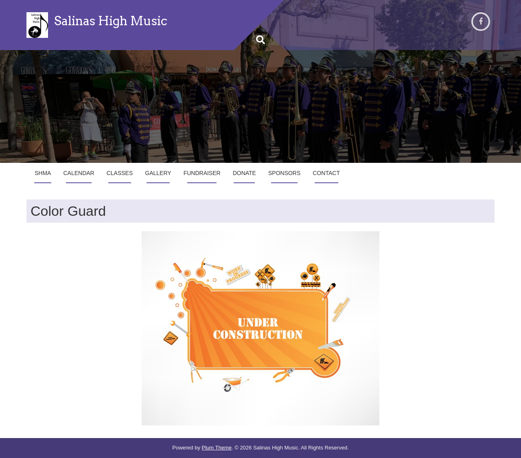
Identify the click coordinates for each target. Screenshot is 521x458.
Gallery (158, 173)
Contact (326, 173)
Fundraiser (202, 173)
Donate (244, 173)
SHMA (43, 173)
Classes (120, 173)
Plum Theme (217, 448)
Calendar (78, 173)
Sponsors (284, 173)
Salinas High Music (110, 20)
